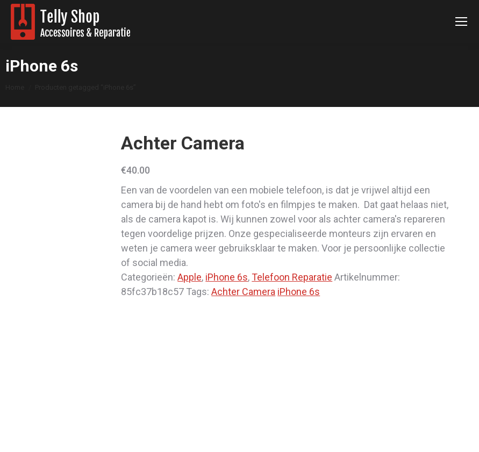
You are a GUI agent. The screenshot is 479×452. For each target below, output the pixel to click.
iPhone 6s (226, 277)
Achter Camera (243, 291)
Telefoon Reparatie (292, 277)
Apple (189, 277)
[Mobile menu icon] (461, 21)
